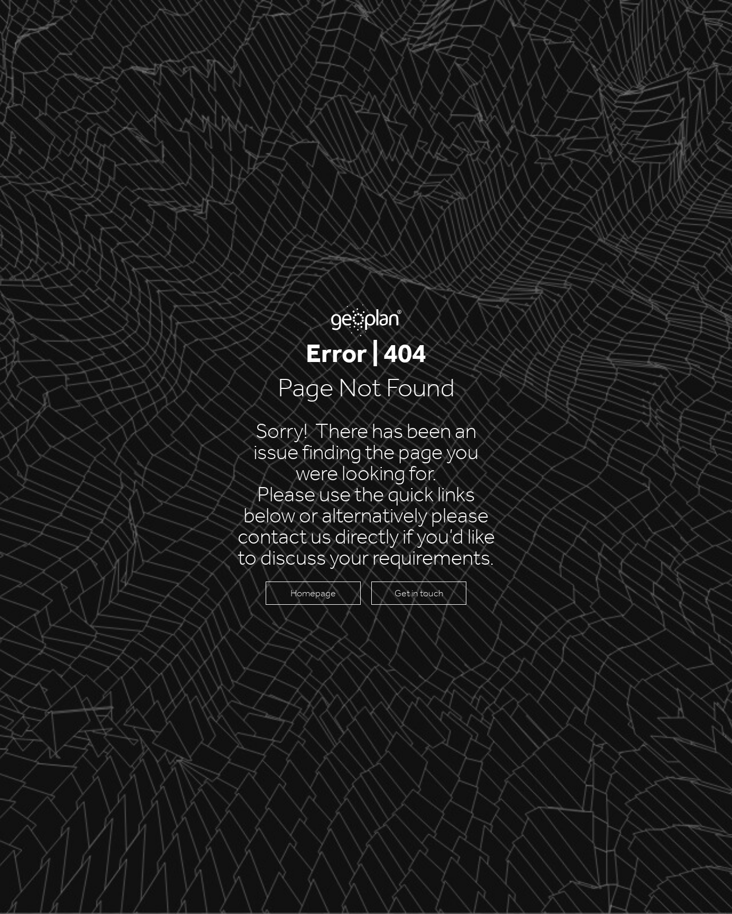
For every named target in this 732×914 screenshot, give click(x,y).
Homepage (313, 593)
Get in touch (419, 593)
